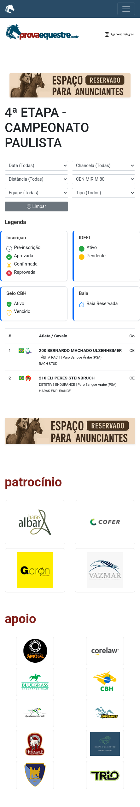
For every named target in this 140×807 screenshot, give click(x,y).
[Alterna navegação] (126, 9)
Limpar (36, 206)
